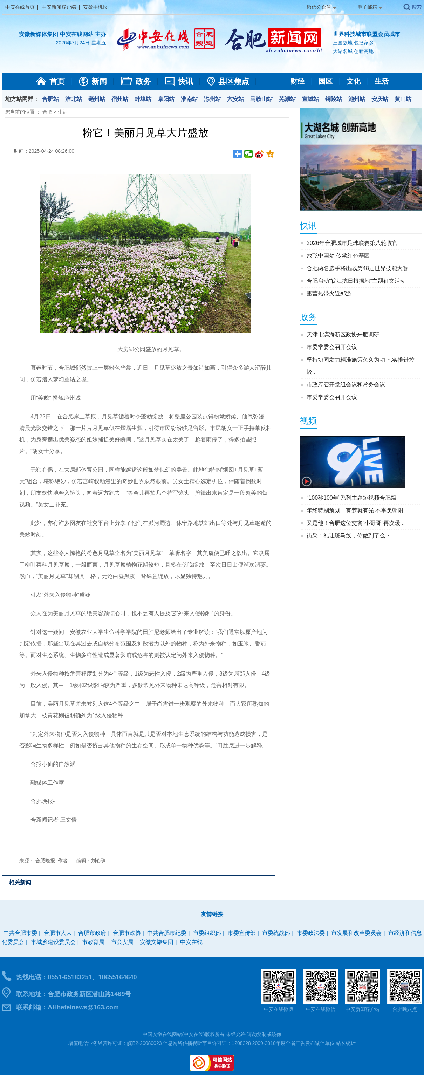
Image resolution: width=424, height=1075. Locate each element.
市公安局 (122, 942)
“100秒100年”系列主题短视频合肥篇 (351, 498)
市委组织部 (207, 933)
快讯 (185, 81)
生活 (382, 81)
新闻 (99, 81)
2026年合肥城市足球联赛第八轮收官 (352, 243)
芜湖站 (287, 99)
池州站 (356, 99)
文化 (354, 81)
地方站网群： (22, 99)
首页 (57, 81)
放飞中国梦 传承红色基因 (338, 256)
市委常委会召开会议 (332, 347)
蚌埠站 (143, 99)
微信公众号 (319, 7)
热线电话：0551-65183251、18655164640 (76, 977)
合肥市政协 (127, 933)
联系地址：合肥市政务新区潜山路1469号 (73, 994)
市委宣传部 (242, 933)
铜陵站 (333, 99)
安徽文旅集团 (156, 942)
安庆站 (379, 99)
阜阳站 (166, 99)
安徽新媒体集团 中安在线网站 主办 (62, 34)
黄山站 (403, 99)
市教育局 (93, 942)
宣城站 (310, 99)
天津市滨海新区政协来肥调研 (343, 334)
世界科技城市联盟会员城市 (366, 34)
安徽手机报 (95, 7)
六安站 (235, 99)
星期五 (98, 43)
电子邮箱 (367, 7)
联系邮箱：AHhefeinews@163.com (67, 1007)
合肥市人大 (58, 933)
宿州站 (119, 99)
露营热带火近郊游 (329, 293)
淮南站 (189, 99)
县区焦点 (233, 81)
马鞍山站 (261, 99)
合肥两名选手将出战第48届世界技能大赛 (357, 268)
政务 (143, 81)
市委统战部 (276, 933)
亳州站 (96, 99)
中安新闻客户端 (59, 7)
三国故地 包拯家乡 (353, 43)
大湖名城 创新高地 (353, 51)
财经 (297, 81)
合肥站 (50, 99)
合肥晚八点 (404, 1009)
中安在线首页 (20, 7)
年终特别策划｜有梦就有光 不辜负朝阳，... (360, 510)
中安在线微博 (278, 1009)
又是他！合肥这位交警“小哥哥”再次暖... (356, 523)
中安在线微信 (320, 1009)
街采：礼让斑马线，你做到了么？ (349, 536)
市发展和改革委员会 (356, 933)
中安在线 (191, 942)
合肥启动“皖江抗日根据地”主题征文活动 (356, 281)
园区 (326, 81)
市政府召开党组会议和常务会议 (346, 385)
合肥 (47, 112)
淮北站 (73, 99)
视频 (308, 420)
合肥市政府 (92, 933)
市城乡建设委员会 (53, 942)
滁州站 (212, 99)
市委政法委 (311, 933)
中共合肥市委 (20, 933)
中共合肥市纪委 (166, 933)
